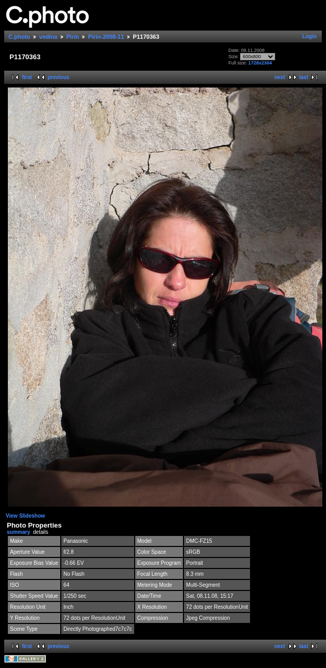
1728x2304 (260, 62)
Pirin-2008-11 (106, 37)
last (303, 77)
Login (309, 36)
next (279, 77)
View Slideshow (25, 516)
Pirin (73, 37)
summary (18, 532)
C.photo (19, 37)
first (27, 77)
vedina (48, 37)
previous (59, 77)
